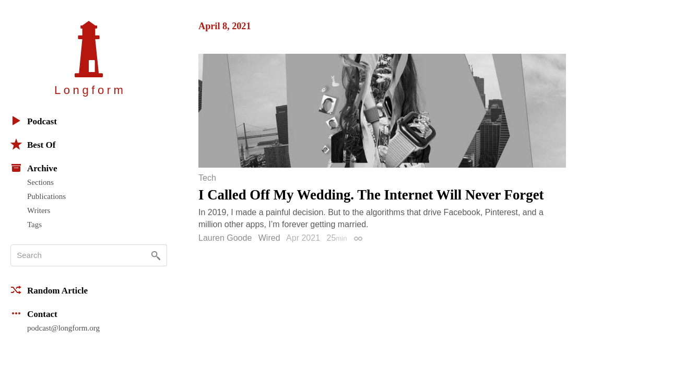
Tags (34, 224)
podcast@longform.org (63, 328)
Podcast (33, 120)
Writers (38, 210)
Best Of (32, 144)
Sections (40, 182)
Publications (46, 196)
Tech (207, 178)
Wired (269, 237)
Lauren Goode (225, 237)
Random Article (49, 290)
